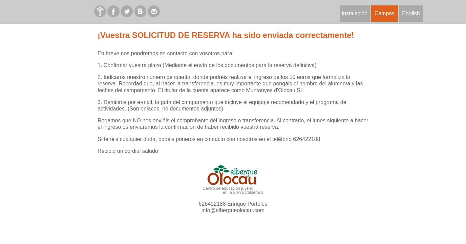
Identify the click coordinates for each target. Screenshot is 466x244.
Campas (385, 13)
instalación (355, 13)
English (411, 13)
